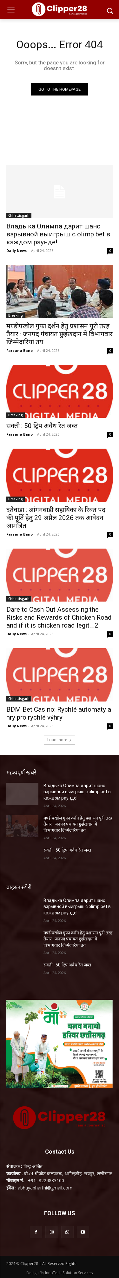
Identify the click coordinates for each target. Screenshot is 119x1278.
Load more (59, 739)
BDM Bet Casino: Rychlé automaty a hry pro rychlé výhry (58, 713)
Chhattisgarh (19, 215)
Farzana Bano (19, 350)
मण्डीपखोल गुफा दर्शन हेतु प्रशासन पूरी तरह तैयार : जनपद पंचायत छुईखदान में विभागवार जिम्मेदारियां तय (59, 334)
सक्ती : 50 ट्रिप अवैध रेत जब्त (42, 426)
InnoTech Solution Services (69, 1272)
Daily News (16, 250)
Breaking (15, 315)
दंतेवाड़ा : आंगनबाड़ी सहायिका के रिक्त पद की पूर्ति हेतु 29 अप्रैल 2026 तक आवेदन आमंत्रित (55, 518)
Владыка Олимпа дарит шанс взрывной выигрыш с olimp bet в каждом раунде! (58, 234)
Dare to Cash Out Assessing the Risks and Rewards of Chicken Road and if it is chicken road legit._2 (59, 617)
